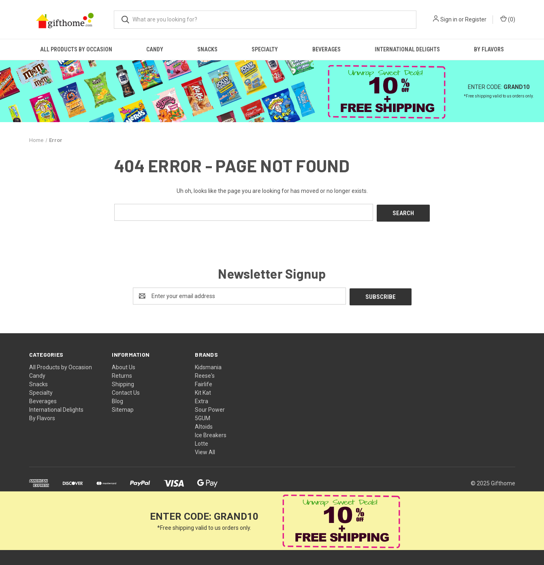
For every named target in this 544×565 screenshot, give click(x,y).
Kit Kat (203, 390)
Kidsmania (208, 365)
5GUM (202, 416)
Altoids (204, 424)
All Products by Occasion (76, 49)
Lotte (201, 441)
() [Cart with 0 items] (507, 19)
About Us (123, 365)
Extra (201, 399)
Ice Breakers (210, 433)
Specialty (265, 49)
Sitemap (123, 407)
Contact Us (126, 390)
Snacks (207, 49)
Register (475, 19)
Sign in (448, 19)
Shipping (123, 382)
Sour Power (210, 407)
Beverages (326, 49)
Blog (117, 399)
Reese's (205, 373)
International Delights (407, 49)
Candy (154, 49)
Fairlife (203, 382)
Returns (122, 373)
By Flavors (489, 49)
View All (205, 450)
